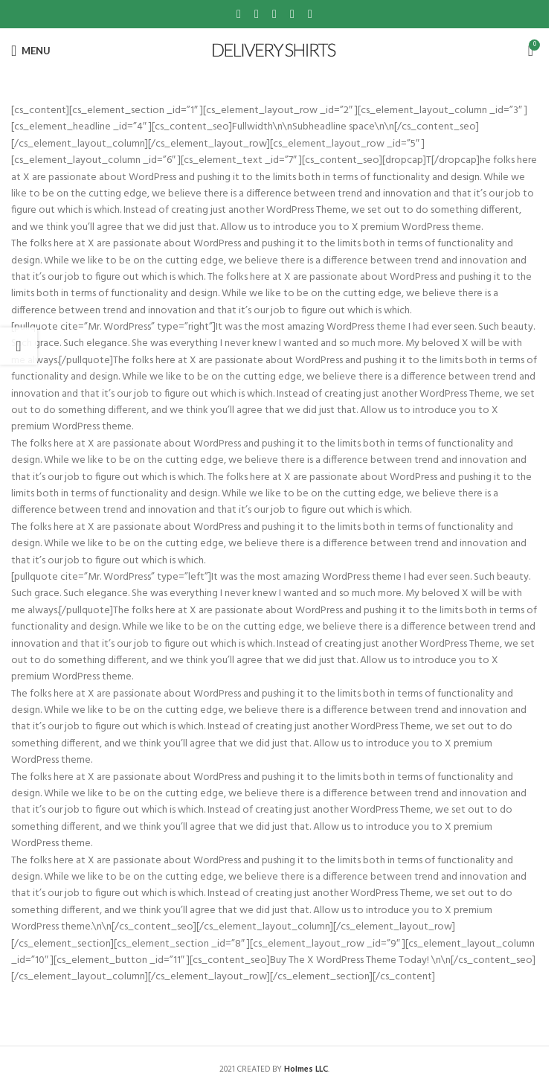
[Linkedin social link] (292, 14)
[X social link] (256, 14)
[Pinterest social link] (274, 14)
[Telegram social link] (310, 14)
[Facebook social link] (239, 14)
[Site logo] (274, 51)
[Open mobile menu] (31, 50)
